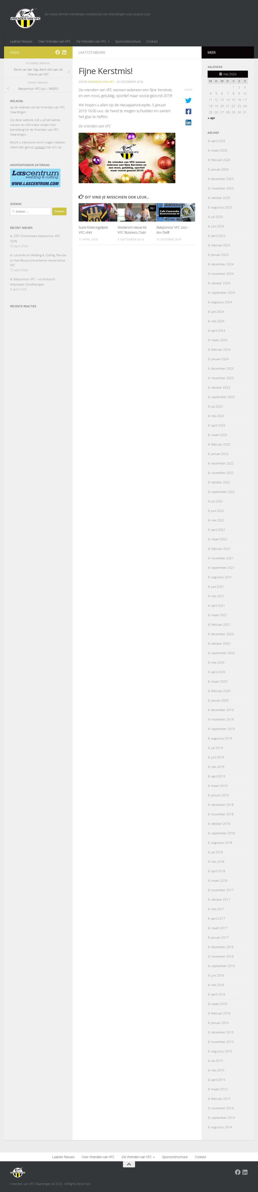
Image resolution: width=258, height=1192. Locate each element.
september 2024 (223, 293)
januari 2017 (220, 937)
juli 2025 (217, 217)
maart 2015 (219, 1089)
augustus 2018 (221, 843)
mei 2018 (217, 861)
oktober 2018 (220, 824)
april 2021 (218, 605)
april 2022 (218, 530)
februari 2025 (220, 245)
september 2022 (223, 492)
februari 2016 (220, 1013)
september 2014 (223, 1118)
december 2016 (222, 947)
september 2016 (223, 966)
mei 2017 (217, 909)
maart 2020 (219, 681)
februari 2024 (220, 349)
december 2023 (222, 368)
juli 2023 (217, 406)
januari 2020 (220, 700)
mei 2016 (217, 985)
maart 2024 (219, 340)
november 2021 (222, 558)
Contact (152, 41)
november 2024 (222, 274)
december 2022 (222, 463)
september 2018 (223, 833)
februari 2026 (220, 160)
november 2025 (222, 188)
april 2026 (218, 141)
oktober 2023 (220, 387)
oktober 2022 (220, 482)
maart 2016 (219, 1004)
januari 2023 (220, 454)
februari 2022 (220, 549)
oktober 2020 (220, 643)
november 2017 (222, 890)
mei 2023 (217, 416)
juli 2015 (217, 1061)
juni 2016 (217, 975)
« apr (211, 118)
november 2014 (222, 1108)
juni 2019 (217, 757)
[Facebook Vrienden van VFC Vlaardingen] (57, 52)
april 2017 (218, 918)
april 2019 (218, 776)
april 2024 (218, 330)
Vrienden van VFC (101, 82)
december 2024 (222, 264)
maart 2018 (219, 880)
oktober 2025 (220, 198)
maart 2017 (219, 928)
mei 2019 (217, 767)
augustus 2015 (221, 1051)
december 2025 (222, 179)
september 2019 (223, 729)
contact (40, 147)
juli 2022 (217, 501)
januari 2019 (220, 795)
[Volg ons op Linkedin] (64, 52)
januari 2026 (220, 169)
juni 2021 (217, 586)
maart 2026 (219, 150)
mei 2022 (217, 520)
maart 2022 (219, 539)
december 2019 (222, 710)
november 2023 (222, 378)
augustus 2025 (221, 207)
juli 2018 (217, 852)
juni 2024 (217, 312)
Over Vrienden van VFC (54, 41)
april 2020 (218, 672)
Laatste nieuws (92, 52)
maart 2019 (219, 786)
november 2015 (222, 1042)
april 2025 (218, 236)
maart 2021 (219, 615)
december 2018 (222, 805)
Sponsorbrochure (128, 41)
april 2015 (218, 1080)
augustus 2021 (221, 577)
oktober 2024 (220, 283)
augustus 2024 (221, 302)
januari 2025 (220, 255)
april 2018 (218, 871)
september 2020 (223, 653)
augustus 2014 (221, 1127)
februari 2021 (220, 624)
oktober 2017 (220, 899)
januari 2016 (220, 1023)
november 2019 (222, 719)
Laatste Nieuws (21, 41)
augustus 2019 (221, 738)
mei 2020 (217, 662)
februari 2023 (220, 444)
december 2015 (222, 1032)
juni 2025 (217, 226)
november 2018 (222, 814)
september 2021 (223, 568)
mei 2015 (217, 1070)
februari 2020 (220, 691)
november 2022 (222, 473)
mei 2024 (217, 321)
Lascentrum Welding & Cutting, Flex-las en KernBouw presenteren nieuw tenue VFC (38, 260)
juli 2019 (217, 748)
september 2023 (223, 397)
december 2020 (222, 634)
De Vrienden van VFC (91, 41)
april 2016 (218, 994)
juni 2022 (217, 511)
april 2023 (218, 425)
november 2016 (222, 956)
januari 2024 (220, 359)
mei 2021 (217, 596)
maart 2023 (219, 435)
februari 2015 (220, 1099)
